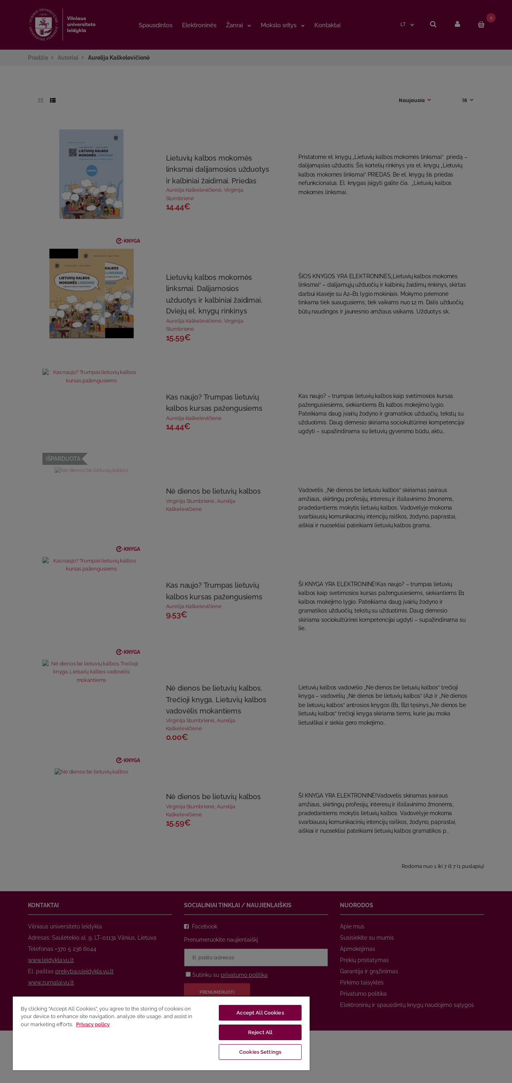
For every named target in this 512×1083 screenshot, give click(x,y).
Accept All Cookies (260, 1013)
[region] (161, 1033)
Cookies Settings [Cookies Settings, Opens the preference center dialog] (260, 1052)
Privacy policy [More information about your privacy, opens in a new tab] (93, 1024)
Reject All (260, 1032)
